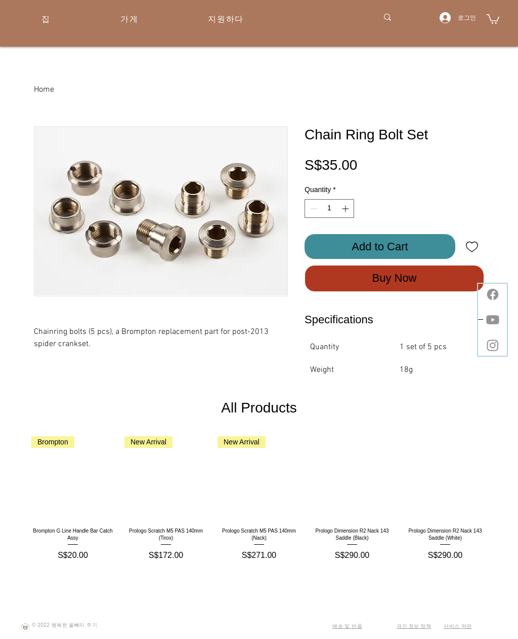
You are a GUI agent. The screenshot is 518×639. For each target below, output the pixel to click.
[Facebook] (492, 294)
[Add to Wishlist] (471, 246)
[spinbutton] (329, 208)
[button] (493, 18)
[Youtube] (492, 319)
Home (44, 90)
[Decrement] (312, 208)
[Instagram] (492, 345)
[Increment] (346, 208)
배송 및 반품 (347, 626)
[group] (259, 499)
